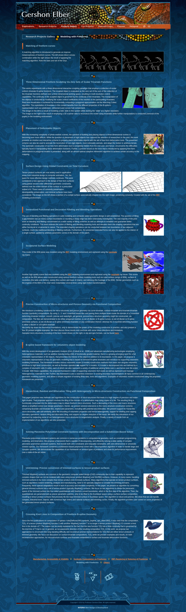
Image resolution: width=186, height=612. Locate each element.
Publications (28, 26)
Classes (121, 26)
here (116, 333)
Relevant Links (105, 26)
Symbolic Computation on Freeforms (89, 559)
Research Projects (47, 26)
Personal (134, 26)
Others (107, 562)
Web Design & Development (93, 608)
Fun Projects (87, 26)
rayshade (113, 252)
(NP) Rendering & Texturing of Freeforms (129, 559)
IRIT (158, 195)
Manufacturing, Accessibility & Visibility (51, 559)
